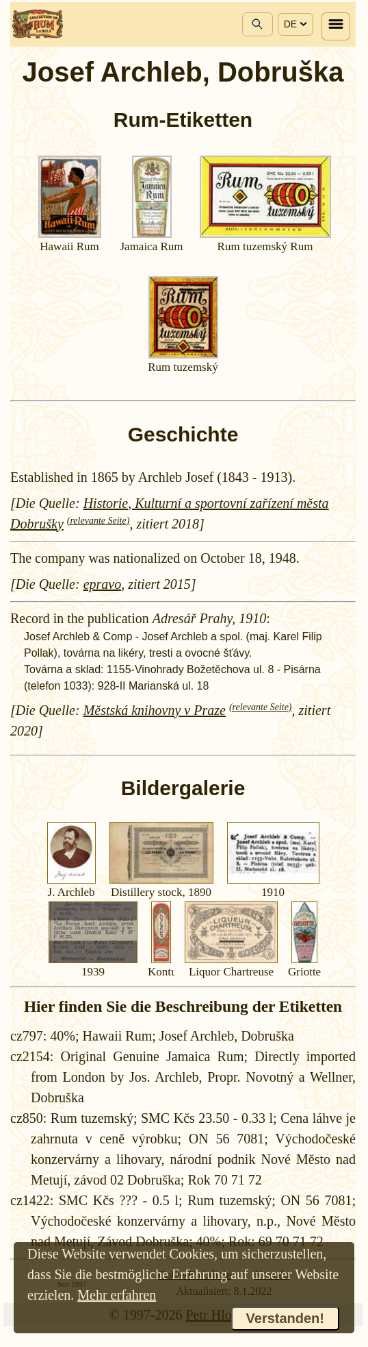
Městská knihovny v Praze (154, 710)
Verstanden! (285, 1318)
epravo (102, 584)
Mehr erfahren (116, 1294)
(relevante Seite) (98, 520)
